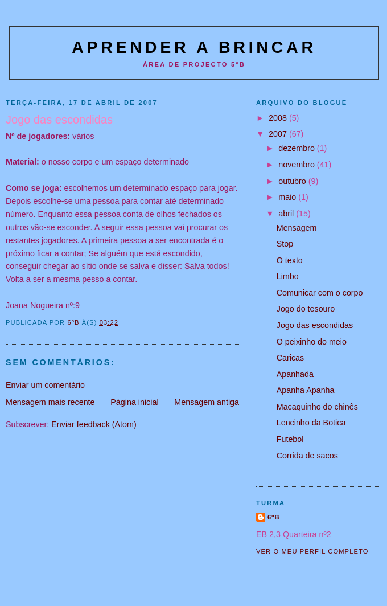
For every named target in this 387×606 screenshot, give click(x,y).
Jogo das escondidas (315, 325)
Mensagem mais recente (50, 402)
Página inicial (134, 402)
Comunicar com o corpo (320, 292)
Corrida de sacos (307, 455)
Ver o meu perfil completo (312, 551)
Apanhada (295, 374)
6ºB (273, 517)
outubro (293, 181)
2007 (279, 133)
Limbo (288, 276)
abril (287, 213)
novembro (297, 164)
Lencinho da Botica (311, 422)
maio (288, 197)
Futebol (290, 439)
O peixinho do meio (312, 341)
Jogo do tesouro (306, 308)
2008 (279, 117)
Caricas (290, 357)
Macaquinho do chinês (317, 406)
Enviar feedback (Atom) (93, 424)
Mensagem (297, 227)
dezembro (297, 148)
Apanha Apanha (306, 390)
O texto (290, 260)
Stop (285, 243)
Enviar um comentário (45, 385)
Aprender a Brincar (194, 47)
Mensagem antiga (206, 402)
